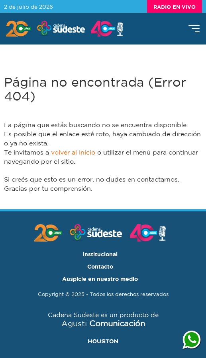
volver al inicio (73, 152)
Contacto (100, 266)
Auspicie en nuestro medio (100, 278)
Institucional (100, 254)
